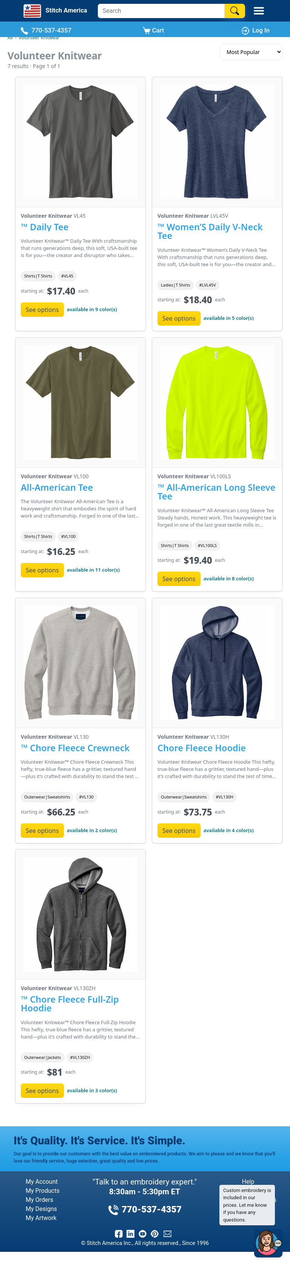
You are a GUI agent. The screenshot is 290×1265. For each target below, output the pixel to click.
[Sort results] (251, 52)
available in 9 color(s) (92, 308)
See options (42, 309)
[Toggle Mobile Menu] (259, 11)
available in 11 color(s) (93, 569)
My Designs (41, 1208)
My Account (42, 1181)
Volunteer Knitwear (39, 37)
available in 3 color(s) (92, 1090)
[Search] (161, 11)
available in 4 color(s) (229, 829)
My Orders (39, 1199)
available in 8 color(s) (229, 578)
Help (248, 1181)
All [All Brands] (10, 37)
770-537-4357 (45, 31)
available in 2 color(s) (92, 829)
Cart (153, 31)
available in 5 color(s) (229, 318)
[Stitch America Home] (54, 11)
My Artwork (41, 1218)
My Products (43, 1190)
